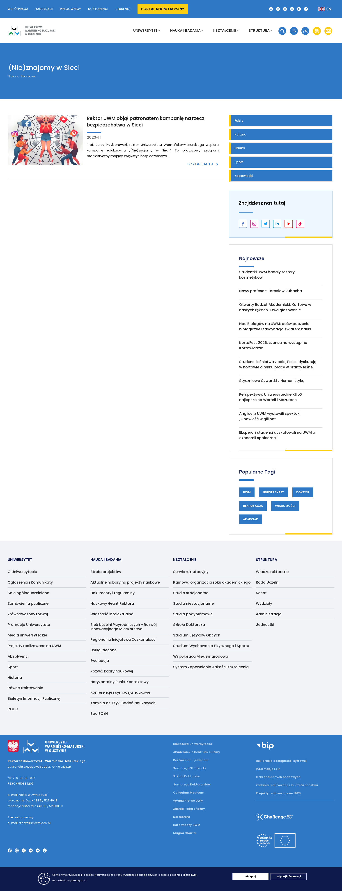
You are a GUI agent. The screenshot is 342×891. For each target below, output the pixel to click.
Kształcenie (226, 30)
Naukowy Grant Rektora (112, 603)
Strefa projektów (105, 571)
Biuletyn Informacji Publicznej (34, 698)
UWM (247, 492)
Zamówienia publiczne (28, 603)
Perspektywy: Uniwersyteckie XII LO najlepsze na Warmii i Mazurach (270, 397)
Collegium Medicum (188, 792)
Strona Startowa (22, 76)
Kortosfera (181, 817)
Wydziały (264, 603)
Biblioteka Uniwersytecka (192, 744)
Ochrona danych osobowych (278, 777)
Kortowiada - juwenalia (191, 760)
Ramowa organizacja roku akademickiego (212, 582)
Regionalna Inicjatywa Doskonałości (123, 639)
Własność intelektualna (111, 614)
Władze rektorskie (272, 571)
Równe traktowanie (25, 687)
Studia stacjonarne (190, 593)
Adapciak (250, 519)
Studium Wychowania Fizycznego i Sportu (211, 645)
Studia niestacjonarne (193, 603)
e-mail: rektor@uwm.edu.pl (28, 795)
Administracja (269, 614)
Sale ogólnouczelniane (28, 593)
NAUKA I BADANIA (186, 30)
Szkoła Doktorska (189, 624)
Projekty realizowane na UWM (34, 645)
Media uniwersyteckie (27, 635)
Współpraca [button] (18, 9)
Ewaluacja (99, 660)
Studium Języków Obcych (196, 635)
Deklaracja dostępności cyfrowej (281, 761)
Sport (238, 162)
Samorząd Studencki (189, 768)
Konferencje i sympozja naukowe (120, 692)
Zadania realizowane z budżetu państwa (287, 785)
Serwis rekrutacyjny (191, 571)
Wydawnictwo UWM (188, 801)
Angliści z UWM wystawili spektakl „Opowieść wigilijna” (270, 416)
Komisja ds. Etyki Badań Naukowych (123, 703)
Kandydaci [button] (44, 9)
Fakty (238, 120)
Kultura (240, 134)
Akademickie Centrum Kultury (196, 752)
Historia (15, 677)
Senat (261, 593)
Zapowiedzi (243, 176)
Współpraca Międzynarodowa (200, 656)
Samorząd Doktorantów (192, 784)
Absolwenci (18, 656)
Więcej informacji (289, 876)
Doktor (302, 492)
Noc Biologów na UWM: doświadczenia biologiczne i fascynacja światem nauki (275, 326)
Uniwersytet (146, 30)
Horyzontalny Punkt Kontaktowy (119, 681)
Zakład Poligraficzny (189, 809)
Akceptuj (250, 876)
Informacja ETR (268, 769)
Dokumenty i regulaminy (112, 593)
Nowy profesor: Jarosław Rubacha (270, 290)
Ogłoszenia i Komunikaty (30, 582)
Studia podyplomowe (193, 614)
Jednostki (265, 624)
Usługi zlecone (103, 650)
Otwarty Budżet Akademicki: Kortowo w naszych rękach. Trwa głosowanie (275, 307)
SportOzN (99, 713)
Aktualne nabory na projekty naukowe (125, 582)
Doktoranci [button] (98, 9)
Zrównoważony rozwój (28, 614)
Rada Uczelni (267, 582)
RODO (13, 709)
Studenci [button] (122, 9)
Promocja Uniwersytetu (29, 624)
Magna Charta (184, 833)
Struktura (260, 30)
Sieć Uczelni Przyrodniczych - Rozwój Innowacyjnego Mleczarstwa (123, 627)
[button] (271, 9)
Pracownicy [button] (70, 9)
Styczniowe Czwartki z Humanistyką (272, 380)
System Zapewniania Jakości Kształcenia (211, 667)
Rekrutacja (253, 506)
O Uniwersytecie (22, 571)
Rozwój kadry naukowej (111, 671)
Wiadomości (285, 506)
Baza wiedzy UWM (186, 825)
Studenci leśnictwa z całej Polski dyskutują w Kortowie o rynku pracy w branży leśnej (278, 364)
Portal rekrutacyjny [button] (162, 8)
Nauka (239, 148)
